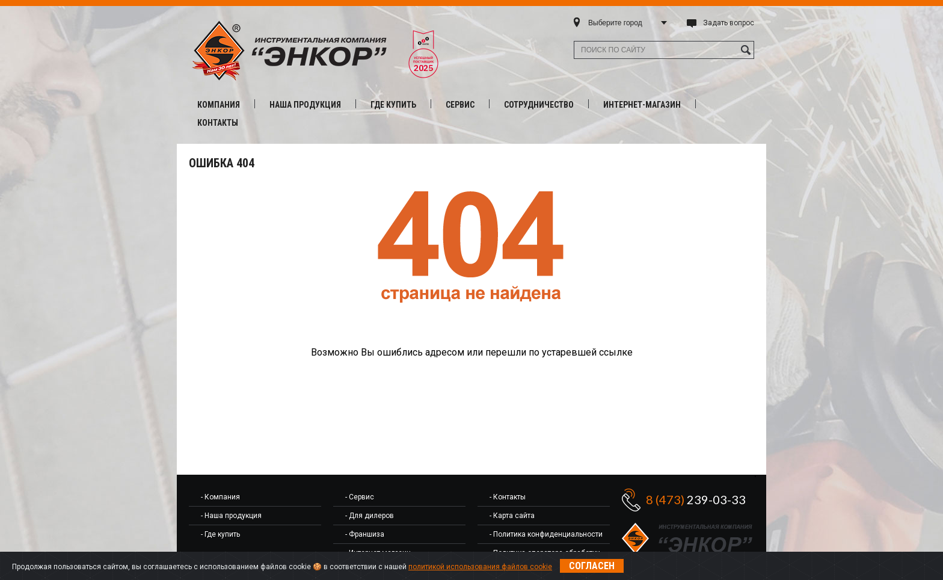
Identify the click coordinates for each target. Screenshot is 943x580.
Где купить (393, 105)
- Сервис (359, 497)
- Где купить (220, 534)
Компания (218, 105)
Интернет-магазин (642, 105)
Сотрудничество (539, 105)
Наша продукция (305, 105)
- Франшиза (364, 534)
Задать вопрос (728, 23)
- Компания (220, 497)
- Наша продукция (231, 515)
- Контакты (508, 497)
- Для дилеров (369, 515)
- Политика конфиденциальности (546, 534)
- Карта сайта (512, 515)
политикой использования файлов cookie (480, 567)
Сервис (460, 105)
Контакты (217, 123)
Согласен (592, 566)
